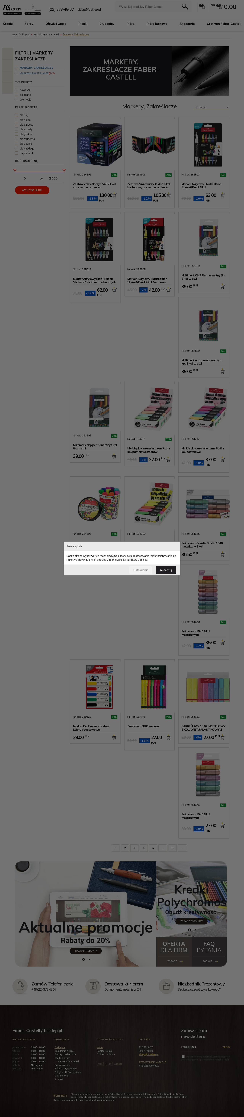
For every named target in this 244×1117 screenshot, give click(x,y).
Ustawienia (140, 570)
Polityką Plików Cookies (133, 559)
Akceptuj (166, 570)
